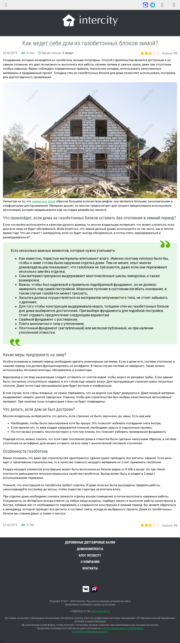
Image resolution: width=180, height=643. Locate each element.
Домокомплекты (90, 549)
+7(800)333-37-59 (137, 5)
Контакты (90, 568)
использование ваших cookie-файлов (122, 628)
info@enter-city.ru (100, 611)
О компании (90, 562)
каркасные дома (43, 201)
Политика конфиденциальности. (90, 631)
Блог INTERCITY (90, 555)
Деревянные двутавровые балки (90, 542)
